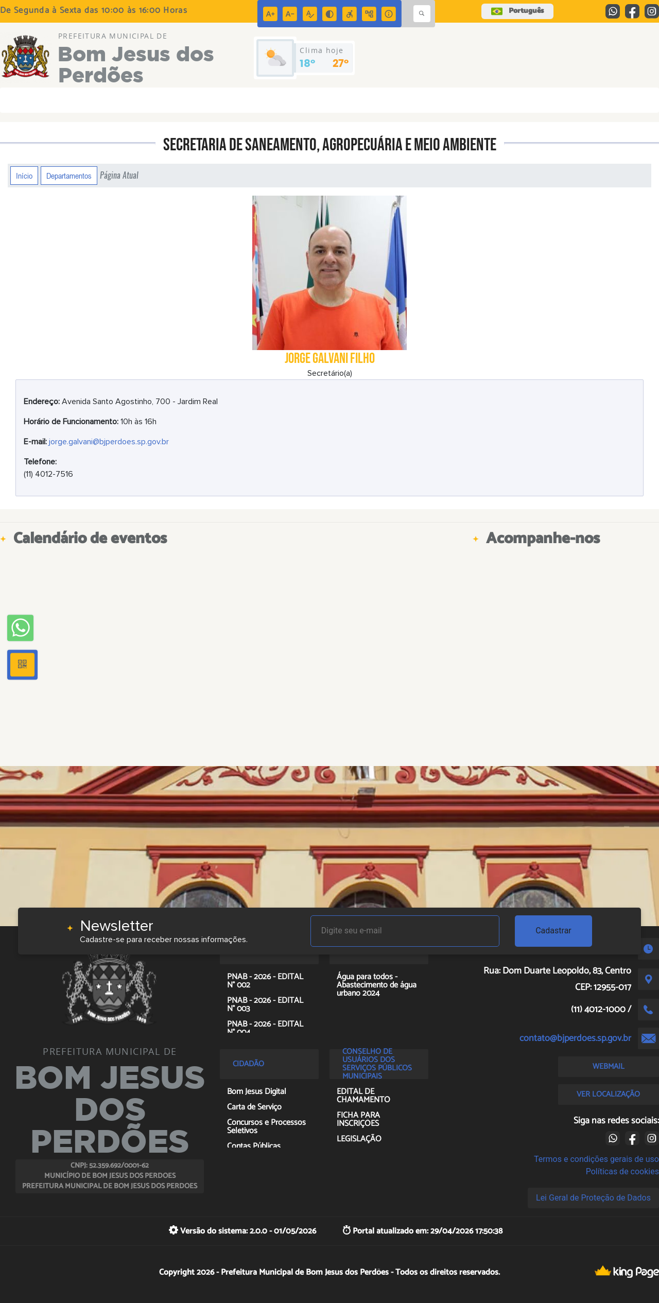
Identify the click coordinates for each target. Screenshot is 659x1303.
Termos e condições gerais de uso (596, 1159)
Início (24, 175)
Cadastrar (553, 930)
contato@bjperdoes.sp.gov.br (575, 1038)
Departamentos (69, 175)
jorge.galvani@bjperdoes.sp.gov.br (109, 442)
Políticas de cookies (622, 1171)
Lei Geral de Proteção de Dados (593, 1198)
